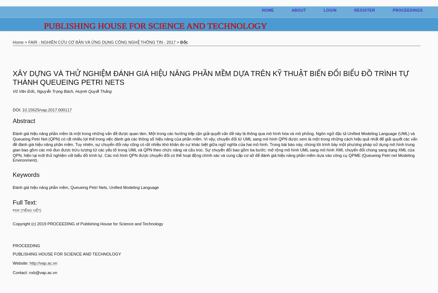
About (299, 10)
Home (268, 10)
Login (330, 10)
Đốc (184, 42)
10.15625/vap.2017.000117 (47, 110)
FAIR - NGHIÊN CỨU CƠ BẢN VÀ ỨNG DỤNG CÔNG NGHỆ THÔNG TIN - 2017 (102, 42)
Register (364, 10)
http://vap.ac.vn (43, 263)
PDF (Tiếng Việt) (27, 210)
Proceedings (408, 10)
